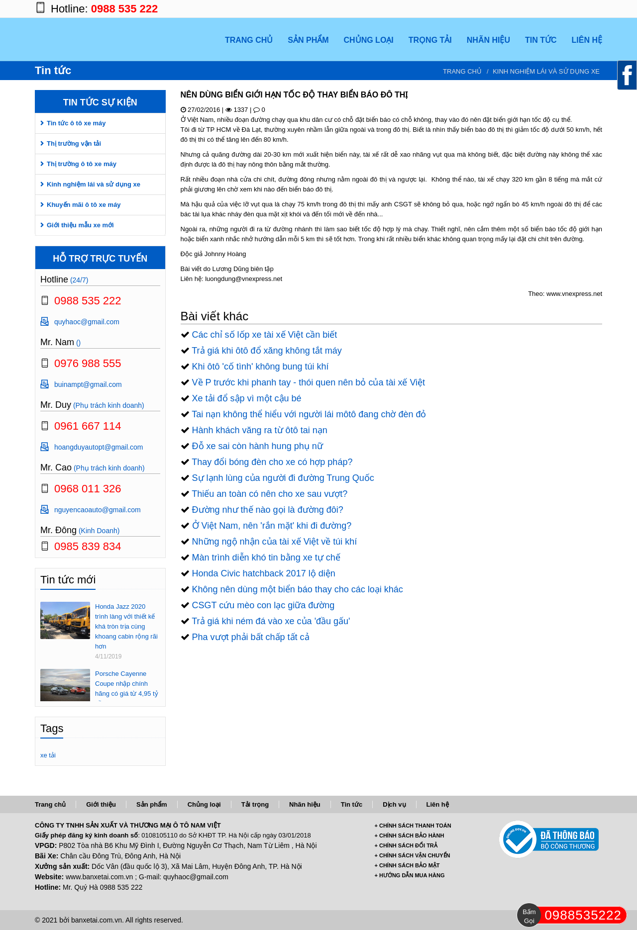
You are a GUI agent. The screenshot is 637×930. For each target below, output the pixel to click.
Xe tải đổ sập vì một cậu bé (247, 398)
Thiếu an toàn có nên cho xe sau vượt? (269, 494)
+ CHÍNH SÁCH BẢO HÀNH (409, 835)
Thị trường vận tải (74, 143)
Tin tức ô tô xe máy (76, 123)
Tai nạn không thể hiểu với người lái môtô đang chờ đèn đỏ (309, 414)
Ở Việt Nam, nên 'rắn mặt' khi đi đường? (272, 526)
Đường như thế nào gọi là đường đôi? (267, 510)
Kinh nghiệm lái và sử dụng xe (546, 71)
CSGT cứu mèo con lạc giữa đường (263, 605)
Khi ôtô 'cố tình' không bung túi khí (260, 367)
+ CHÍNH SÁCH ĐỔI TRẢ (406, 845)
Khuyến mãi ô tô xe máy (84, 204)
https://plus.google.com (552, 8)
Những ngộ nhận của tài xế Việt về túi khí (274, 542)
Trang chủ (462, 71)
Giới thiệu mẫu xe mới (80, 225)
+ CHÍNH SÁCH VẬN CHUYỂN (412, 855)
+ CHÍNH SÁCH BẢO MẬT (407, 865)
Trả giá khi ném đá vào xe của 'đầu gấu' (271, 621)
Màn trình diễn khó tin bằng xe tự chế (266, 557)
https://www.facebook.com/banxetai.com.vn (532, 8)
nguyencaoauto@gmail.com (97, 510)
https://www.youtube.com (592, 8)
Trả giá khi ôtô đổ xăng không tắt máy (266, 351)
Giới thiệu (101, 804)
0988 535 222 (124, 8)
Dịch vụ (394, 804)
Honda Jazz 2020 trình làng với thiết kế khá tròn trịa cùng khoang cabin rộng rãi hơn (126, 626)
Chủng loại (204, 804)
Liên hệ (437, 804)
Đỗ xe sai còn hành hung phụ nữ (257, 446)
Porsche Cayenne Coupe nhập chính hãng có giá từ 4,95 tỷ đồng (126, 688)
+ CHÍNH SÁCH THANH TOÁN (413, 826)
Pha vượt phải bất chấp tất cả (251, 637)
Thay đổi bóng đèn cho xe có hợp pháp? (272, 462)
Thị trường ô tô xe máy (81, 164)
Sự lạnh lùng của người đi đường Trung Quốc (283, 478)
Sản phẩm (151, 804)
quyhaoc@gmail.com (86, 322)
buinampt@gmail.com (88, 384)
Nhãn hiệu (304, 804)
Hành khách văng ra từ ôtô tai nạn (259, 430)
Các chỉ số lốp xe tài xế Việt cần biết (264, 335)
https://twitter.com (572, 8)
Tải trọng (255, 804)
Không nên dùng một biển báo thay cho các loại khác (297, 589)
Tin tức (351, 804)
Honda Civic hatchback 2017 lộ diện (263, 573)
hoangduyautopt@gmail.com (98, 447)
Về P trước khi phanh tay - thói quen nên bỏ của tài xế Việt (308, 382)
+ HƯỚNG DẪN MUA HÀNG (410, 875)
